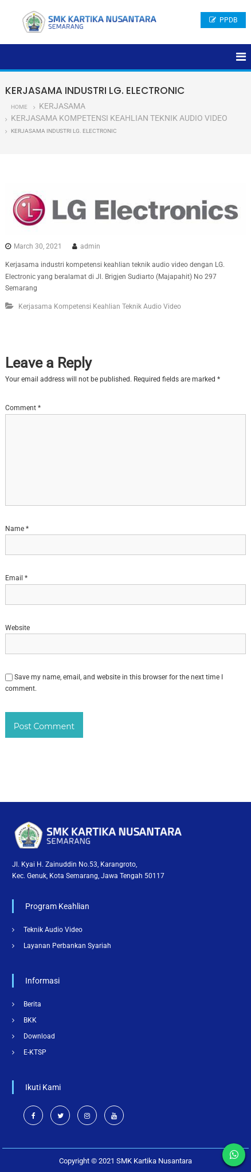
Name (17, 529)
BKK (30, 1020)
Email (16, 578)
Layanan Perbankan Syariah (67, 946)
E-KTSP (34, 1052)
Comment (23, 408)
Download (39, 1036)
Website (17, 628)
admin (90, 246)
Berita (32, 1004)
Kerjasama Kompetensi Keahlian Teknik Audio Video (119, 118)
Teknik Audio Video (53, 930)
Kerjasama (62, 106)
